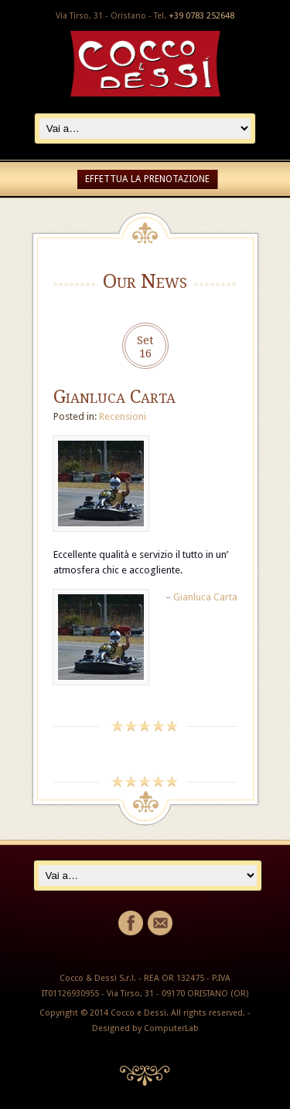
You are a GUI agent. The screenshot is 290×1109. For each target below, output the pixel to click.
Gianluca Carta (114, 396)
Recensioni (122, 416)
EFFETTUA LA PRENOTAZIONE (147, 179)
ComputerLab (171, 1028)
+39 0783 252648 (201, 16)
